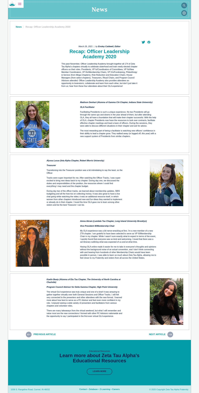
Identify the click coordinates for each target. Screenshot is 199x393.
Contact (83, 389)
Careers (116, 389)
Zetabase (93, 389)
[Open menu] (19, 4)
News (19, 27)
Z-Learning (105, 389)
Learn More (99, 371)
